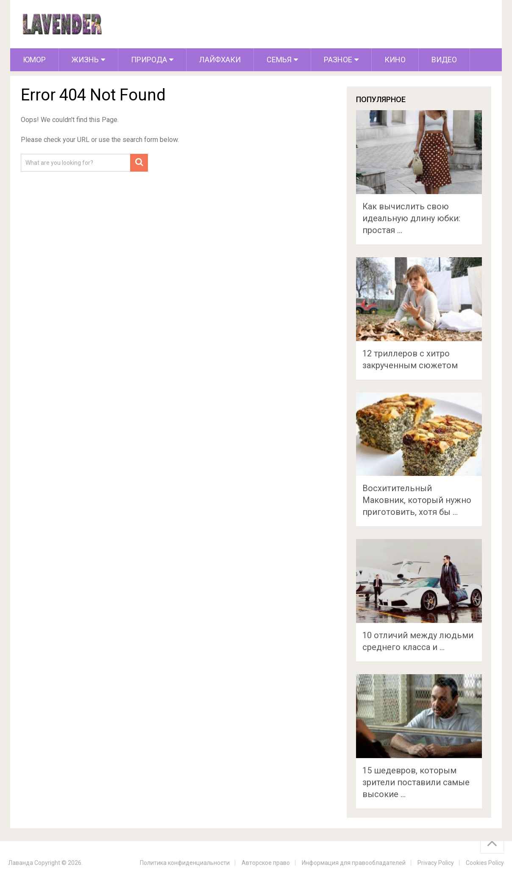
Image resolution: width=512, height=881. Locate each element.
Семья (279, 59)
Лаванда (20, 862)
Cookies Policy (485, 862)
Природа (149, 59)
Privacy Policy (435, 862)
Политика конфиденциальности (185, 862)
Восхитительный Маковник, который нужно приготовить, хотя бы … (416, 500)
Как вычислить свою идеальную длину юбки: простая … (411, 218)
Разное (338, 59)
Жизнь (85, 59)
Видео (444, 59)
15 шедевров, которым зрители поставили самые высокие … (416, 782)
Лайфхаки (220, 59)
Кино (395, 59)
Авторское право (266, 862)
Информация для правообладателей (354, 862)
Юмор (34, 59)
